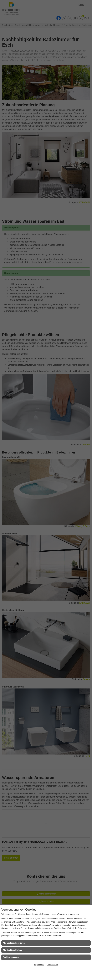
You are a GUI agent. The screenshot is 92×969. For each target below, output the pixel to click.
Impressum (39, 965)
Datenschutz (52, 965)
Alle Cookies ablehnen (12, 950)
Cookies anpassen (11, 957)
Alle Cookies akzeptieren (14, 943)
